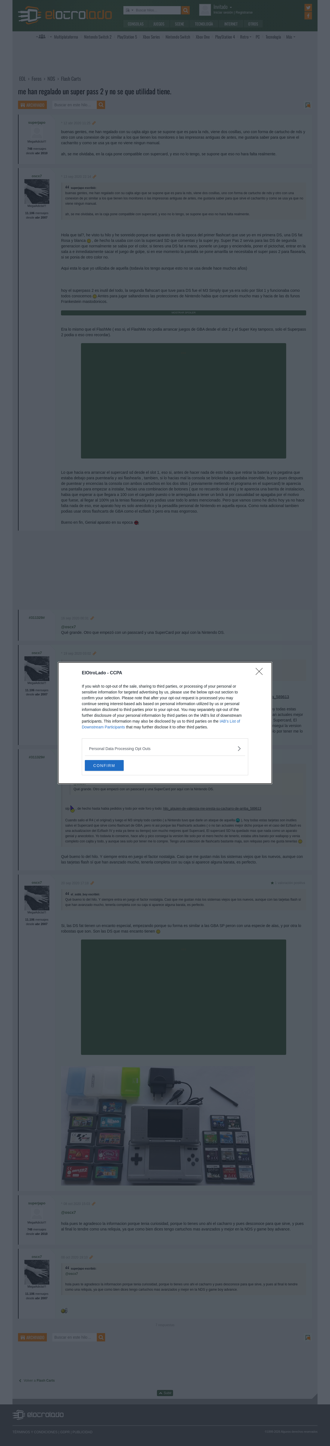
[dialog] (165, 723)
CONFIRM (111, 765)
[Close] (261, 673)
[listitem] (165, 748)
